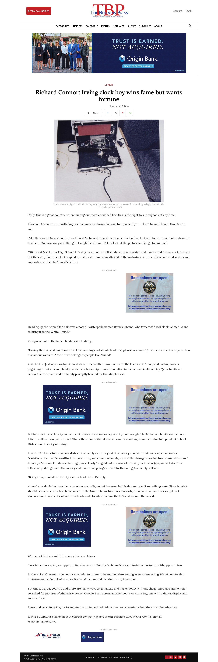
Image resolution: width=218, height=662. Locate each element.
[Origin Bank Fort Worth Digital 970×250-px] (109, 53)
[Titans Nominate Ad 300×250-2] (150, 293)
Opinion (109, 85)
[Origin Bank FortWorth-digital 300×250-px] (67, 404)
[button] (189, 26)
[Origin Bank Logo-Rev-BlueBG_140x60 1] (92, 637)
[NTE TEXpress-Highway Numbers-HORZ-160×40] (48, 635)
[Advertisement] (67, 295)
